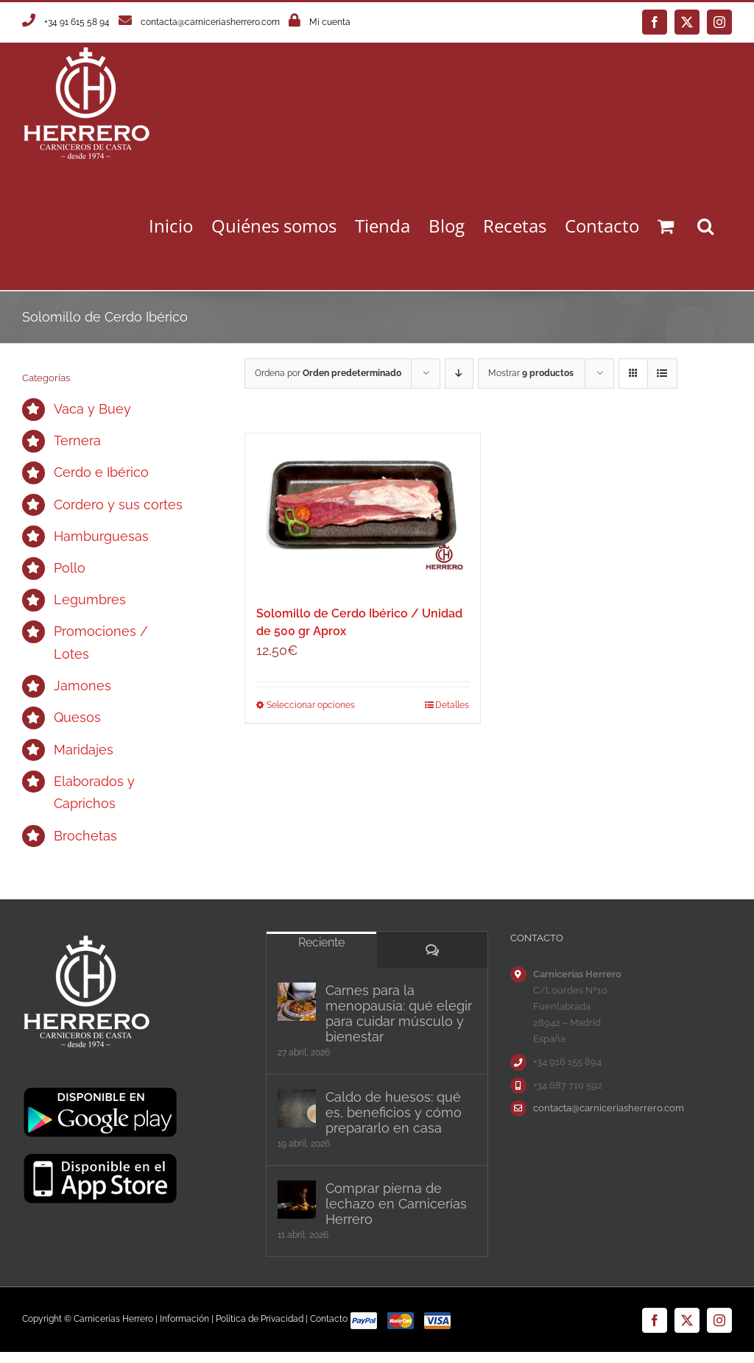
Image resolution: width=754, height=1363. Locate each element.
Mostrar (531, 373)
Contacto (329, 1319)
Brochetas (85, 835)
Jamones (82, 685)
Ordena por (328, 373)
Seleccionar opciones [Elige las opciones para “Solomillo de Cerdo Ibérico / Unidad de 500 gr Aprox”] (311, 705)
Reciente (321, 942)
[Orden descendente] (459, 373)
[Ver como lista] (662, 373)
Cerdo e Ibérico (101, 472)
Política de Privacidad (259, 1319)
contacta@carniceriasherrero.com (210, 22)
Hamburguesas (101, 536)
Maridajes (83, 749)
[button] (705, 225)
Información (184, 1319)
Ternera (77, 440)
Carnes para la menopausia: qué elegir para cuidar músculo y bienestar (398, 1013)
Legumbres (90, 599)
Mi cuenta (329, 22)
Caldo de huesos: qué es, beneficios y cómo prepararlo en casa (393, 1112)
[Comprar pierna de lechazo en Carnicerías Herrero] (297, 1199)
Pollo (69, 568)
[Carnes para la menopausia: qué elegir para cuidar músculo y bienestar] (297, 1002)
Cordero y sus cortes (118, 504)
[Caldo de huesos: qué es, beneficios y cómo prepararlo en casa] (297, 1108)
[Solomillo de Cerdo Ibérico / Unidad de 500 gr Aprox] (362, 511)
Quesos (77, 717)
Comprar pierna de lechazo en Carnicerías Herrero (396, 1203)
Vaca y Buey (92, 409)
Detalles (452, 705)
